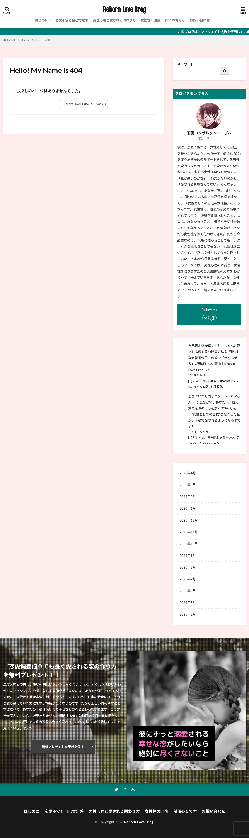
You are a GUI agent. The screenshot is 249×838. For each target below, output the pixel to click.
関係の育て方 (175, 20)
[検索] (224, 71)
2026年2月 (187, 496)
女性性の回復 (150, 20)
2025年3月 (187, 602)
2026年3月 (187, 485)
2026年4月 (187, 473)
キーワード (185, 64)
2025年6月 (187, 591)
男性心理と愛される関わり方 (114, 20)
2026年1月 (187, 508)
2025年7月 (187, 579)
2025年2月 (187, 614)
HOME (11, 40)
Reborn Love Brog (124, 10)
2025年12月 (188, 520)
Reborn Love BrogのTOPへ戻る (84, 104)
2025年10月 (188, 544)
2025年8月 (187, 567)
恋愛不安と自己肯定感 (71, 20)
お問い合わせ (200, 20)
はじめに (41, 20)
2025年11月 (188, 532)
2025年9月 (187, 555)
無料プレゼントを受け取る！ (63, 747)
